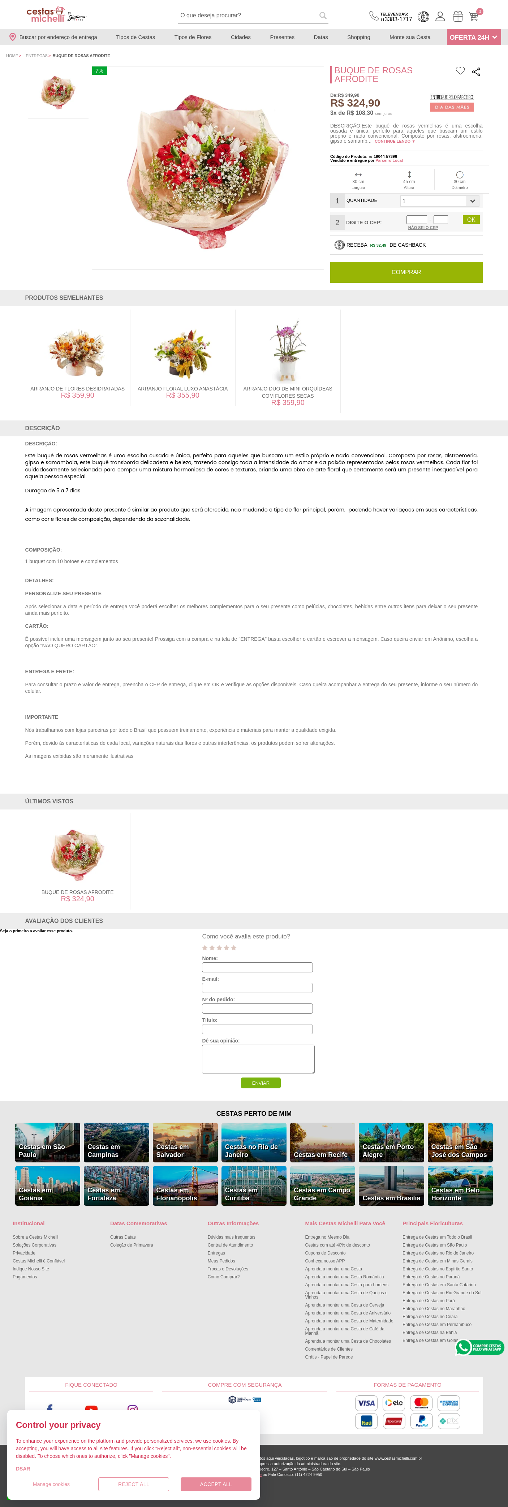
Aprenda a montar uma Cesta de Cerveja (344, 1305)
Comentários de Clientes (329, 1349)
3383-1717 (396, 17)
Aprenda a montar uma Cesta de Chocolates (348, 1341)
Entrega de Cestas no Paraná (431, 1276)
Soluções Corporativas (34, 1245)
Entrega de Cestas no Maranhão (433, 1308)
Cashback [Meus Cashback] (423, 16)
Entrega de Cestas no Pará (428, 1300)
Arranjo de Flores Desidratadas (77, 389)
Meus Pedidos (221, 1261)
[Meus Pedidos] (458, 16)
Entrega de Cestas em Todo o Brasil (437, 1237)
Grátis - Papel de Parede (329, 1357)
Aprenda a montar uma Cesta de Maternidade (349, 1321)
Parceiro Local (389, 160)
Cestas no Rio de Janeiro (251, 1150)
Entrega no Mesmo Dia (327, 1237)
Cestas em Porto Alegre (388, 1150)
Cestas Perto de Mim (254, 1113)
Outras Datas (123, 1237)
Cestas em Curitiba (241, 1194)
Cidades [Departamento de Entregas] (241, 37)
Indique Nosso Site (31, 1268)
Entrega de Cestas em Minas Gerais (437, 1261)
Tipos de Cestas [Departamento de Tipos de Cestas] (135, 37)
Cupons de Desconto (325, 1253)
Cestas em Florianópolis (176, 1194)
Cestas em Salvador (172, 1150)
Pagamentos (25, 1276)
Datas (321, 37)
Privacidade (24, 1253)
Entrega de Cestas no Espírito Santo (437, 1268)
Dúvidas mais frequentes (231, 1237)
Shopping (358, 37)
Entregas (37, 55)
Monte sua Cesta (409, 37)
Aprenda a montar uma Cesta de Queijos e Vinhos (346, 1295)
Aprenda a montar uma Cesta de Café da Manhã (344, 1331)
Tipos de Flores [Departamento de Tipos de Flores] (193, 37)
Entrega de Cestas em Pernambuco (437, 1324)
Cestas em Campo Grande (322, 1194)
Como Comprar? (224, 1276)
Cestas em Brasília (391, 1198)
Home (12, 55)
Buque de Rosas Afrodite (78, 892)
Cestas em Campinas (103, 1150)
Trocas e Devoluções (228, 1268)
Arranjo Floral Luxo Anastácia (183, 389)
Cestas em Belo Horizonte (455, 1194)
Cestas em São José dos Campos (459, 1150)
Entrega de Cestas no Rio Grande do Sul (441, 1292)
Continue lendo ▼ (395, 141)
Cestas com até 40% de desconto (337, 1245)
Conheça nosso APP (325, 1261)
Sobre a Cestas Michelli (35, 1237)
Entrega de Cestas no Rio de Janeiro (438, 1253)
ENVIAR (261, 1083)
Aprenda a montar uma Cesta (333, 1268)
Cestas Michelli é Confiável (39, 1261)
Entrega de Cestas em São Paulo (434, 1245)
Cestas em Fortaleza (103, 1194)
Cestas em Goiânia (35, 1194)
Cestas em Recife (321, 1154)
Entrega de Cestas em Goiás (430, 1340)
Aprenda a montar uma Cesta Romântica (344, 1276)
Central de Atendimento (230, 1245)
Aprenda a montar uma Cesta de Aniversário (348, 1313)
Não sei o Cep (423, 227)
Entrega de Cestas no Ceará (429, 1316)
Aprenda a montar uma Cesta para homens (347, 1284)
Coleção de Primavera (131, 1245)
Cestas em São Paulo (42, 1150)
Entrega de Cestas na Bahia (429, 1332)
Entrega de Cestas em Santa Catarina (439, 1284)
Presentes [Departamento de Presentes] (282, 37)
